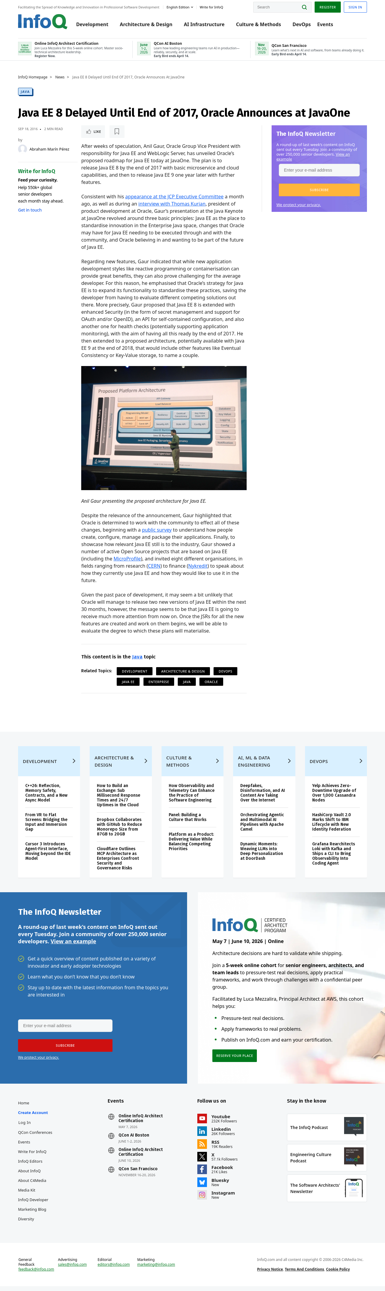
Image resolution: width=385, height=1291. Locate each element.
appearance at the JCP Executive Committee (174, 196)
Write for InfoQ (32, 1156)
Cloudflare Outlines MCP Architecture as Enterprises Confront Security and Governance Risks (118, 863)
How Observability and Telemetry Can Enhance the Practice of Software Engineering (191, 797)
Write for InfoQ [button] (211, 7)
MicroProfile (127, 558)
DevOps (301, 24)
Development (92, 24)
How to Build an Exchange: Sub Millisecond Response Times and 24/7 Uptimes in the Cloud (118, 800)
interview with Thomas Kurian (171, 203)
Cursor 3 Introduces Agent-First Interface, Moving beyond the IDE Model (48, 856)
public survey (157, 529)
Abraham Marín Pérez (49, 149)
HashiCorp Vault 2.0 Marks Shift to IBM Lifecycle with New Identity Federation (331, 827)
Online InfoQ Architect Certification (141, 1123)
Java (25, 91)
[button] (319, 190)
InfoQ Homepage (33, 77)
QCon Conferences (35, 1137)
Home (23, 1107)
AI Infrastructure (204, 24)
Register (327, 7)
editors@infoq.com (114, 1269)
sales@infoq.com (72, 1269)
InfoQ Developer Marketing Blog (33, 1209)
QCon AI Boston (134, 1140)
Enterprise (159, 681)
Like (97, 131)
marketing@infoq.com (156, 1269)
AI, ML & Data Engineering (254, 766)
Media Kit (26, 1195)
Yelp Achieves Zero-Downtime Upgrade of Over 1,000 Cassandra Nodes (334, 797)
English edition (178, 7)
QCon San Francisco (138, 1173)
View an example (73, 945)
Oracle (211, 681)
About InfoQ (29, 1175)
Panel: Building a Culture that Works (187, 822)
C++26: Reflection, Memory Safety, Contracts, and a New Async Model (46, 797)
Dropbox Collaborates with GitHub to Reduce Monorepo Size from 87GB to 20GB (119, 831)
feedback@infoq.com (36, 1274)
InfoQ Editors (30, 1166)
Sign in (355, 7)
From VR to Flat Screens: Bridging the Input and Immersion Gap (46, 827)
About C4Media (32, 1185)
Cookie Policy (338, 1274)
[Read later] (117, 131)
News (60, 77)
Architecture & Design (146, 24)
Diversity (26, 1223)
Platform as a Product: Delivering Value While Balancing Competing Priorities (191, 846)
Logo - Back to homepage (43, 21)
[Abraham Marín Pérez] (22, 149)
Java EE (128, 681)
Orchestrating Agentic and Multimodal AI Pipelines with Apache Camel (262, 827)
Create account (33, 1117)
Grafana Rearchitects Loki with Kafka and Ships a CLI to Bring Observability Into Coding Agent (333, 858)
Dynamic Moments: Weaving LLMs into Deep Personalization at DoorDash (261, 856)
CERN (154, 566)
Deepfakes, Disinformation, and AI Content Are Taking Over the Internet (262, 797)
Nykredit (198, 566)
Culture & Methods (258, 24)
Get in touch (30, 210)
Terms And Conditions (304, 1274)
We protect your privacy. (298, 204)
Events (325, 24)
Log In (24, 1127)
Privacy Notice (270, 1274)
